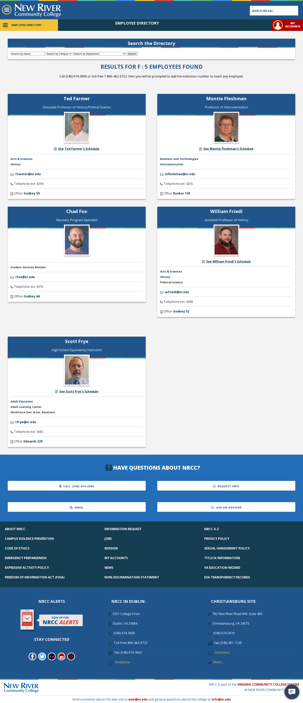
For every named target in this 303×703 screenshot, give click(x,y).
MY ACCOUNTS (116, 558)
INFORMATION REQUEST (123, 529)
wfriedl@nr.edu (177, 292)
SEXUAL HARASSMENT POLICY (227, 548)
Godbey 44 (32, 296)
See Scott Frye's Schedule (76, 391)
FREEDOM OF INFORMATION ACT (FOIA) (35, 577)
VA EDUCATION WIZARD (222, 567)
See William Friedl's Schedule (226, 261)
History (16, 164)
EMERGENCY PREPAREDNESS (26, 558)
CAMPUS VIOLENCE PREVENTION (29, 539)
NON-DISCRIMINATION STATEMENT (132, 577)
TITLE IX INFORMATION (222, 558)
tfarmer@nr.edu (28, 174)
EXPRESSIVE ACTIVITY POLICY (27, 567)
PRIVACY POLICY (216, 539)
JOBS (108, 539)
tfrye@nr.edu (25, 422)
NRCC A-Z (211, 529)
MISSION (111, 548)
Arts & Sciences (21, 159)
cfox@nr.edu (25, 277)
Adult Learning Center (26, 407)
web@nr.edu (138, 699)
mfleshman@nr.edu (180, 174)
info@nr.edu (221, 699)
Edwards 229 (33, 441)
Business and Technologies (179, 159)
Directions (122, 662)
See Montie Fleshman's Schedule (226, 149)
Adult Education (22, 401)
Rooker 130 (181, 193)
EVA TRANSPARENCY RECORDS (227, 577)
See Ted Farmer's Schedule (77, 149)
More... (218, 662)
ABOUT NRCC (15, 529)
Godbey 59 (32, 193)
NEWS (109, 567)
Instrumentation (171, 164)
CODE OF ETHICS (17, 548)
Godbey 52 (181, 311)
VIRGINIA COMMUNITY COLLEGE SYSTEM (268, 684)
